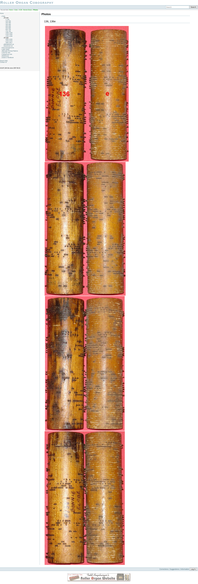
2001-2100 (9, 39)
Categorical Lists (7, 54)
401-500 (8, 26)
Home (11, 10)
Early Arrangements (8, 47)
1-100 (7, 19)
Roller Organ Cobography (27, 2)
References (5, 56)
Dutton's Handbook (8, 57)
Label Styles (5, 49)
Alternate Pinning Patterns (10, 51)
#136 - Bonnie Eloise (25, 10)
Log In (193, 569)
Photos (35, 10)
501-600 (8, 28)
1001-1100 (9, 33)
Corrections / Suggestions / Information (174, 569)
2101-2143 (9, 41)
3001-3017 (9, 42)
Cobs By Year (6, 52)
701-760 (8, 31)
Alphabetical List (9, 44)
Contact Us (3, 62)
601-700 (8, 29)
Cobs (16, 10)
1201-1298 (9, 36)
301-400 (8, 24)
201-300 (8, 23)
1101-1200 (9, 34)
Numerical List (8, 46)
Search (193, 7)
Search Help (4, 61)
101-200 (8, 21)
